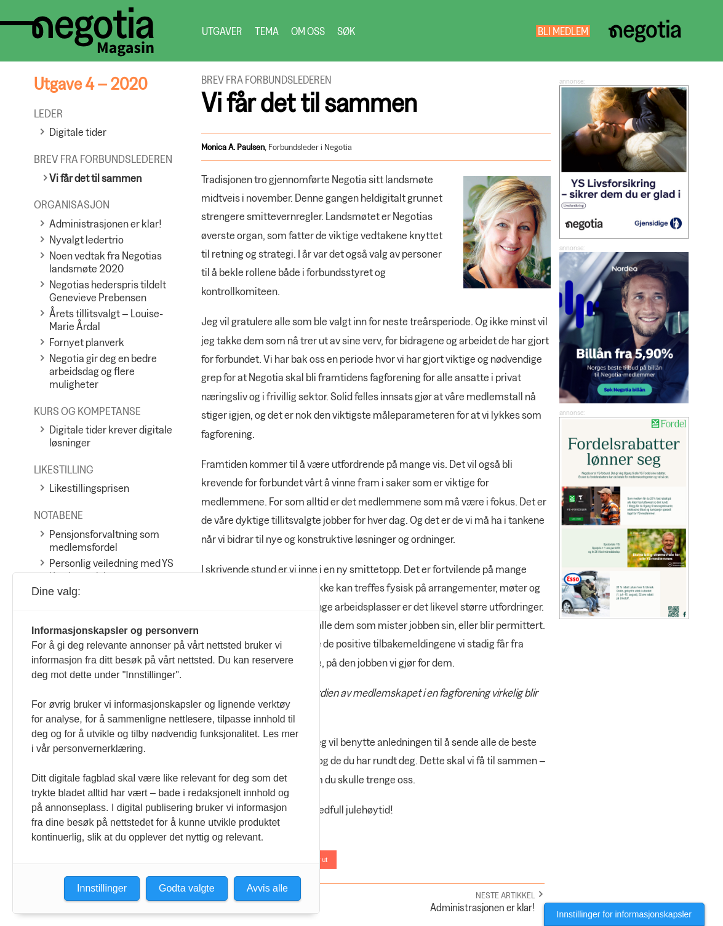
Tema (267, 31)
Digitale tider (77, 131)
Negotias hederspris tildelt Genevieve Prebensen (107, 291)
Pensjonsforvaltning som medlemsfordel (104, 540)
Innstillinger (102, 888)
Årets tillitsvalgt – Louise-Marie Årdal (106, 320)
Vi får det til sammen (95, 178)
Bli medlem (563, 31)
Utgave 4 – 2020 (90, 83)
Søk (346, 31)
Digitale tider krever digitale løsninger (110, 436)
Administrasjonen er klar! (105, 223)
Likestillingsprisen (89, 487)
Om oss (308, 31)
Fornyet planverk (86, 342)
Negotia (645, 31)
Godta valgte (187, 888)
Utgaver (222, 31)
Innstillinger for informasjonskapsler (624, 914)
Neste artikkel (505, 895)
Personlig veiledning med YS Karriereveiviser (111, 569)
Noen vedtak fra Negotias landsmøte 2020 (105, 262)
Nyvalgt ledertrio (86, 239)
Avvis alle (267, 888)
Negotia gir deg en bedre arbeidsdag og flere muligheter (103, 371)
